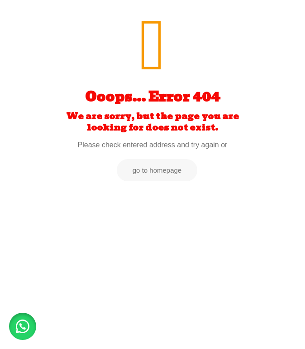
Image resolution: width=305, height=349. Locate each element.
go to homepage (157, 170)
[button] (22, 326)
